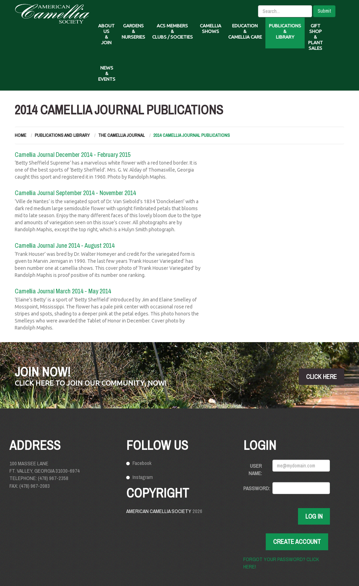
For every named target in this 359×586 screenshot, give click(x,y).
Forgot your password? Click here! (281, 562)
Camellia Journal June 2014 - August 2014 (64, 245)
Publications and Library (62, 135)
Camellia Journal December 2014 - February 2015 (72, 154)
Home (20, 135)
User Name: (255, 469)
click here (321, 376)
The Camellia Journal (121, 135)
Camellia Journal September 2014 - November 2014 (75, 192)
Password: (255, 488)
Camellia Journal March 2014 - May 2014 (63, 291)
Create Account (297, 541)
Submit (324, 11)
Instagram (143, 477)
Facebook (142, 463)
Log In (314, 516)
